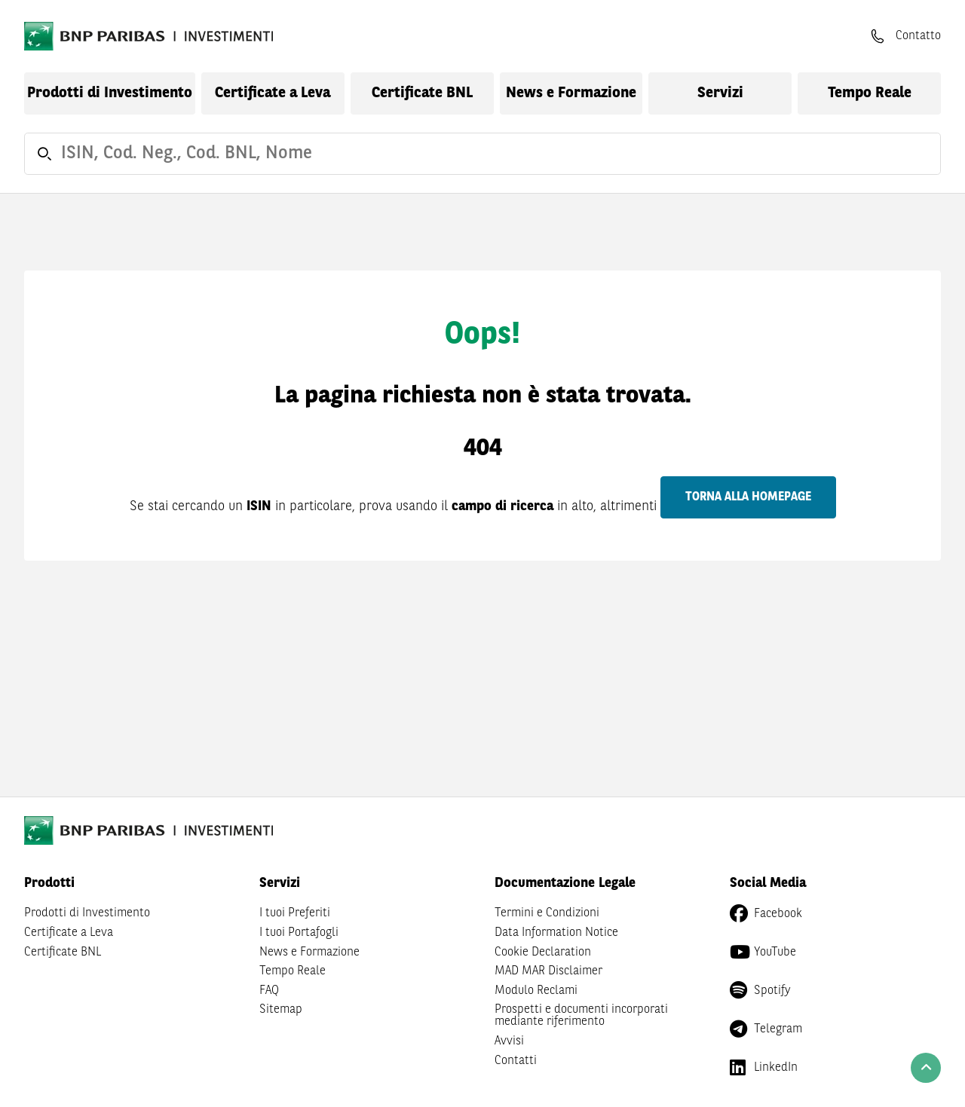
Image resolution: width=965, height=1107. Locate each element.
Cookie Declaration (543, 952)
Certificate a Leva (272, 93)
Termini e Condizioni (547, 913)
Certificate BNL (422, 93)
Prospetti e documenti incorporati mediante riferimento (581, 1016)
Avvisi (509, 1041)
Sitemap (280, 1010)
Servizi (720, 93)
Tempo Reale (869, 93)
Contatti (516, 1061)
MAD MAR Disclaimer (548, 971)
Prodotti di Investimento (109, 93)
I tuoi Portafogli (299, 933)
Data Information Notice (556, 933)
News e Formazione (571, 93)
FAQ (269, 991)
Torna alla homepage (748, 497)
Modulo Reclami (536, 991)
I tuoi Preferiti (294, 913)
